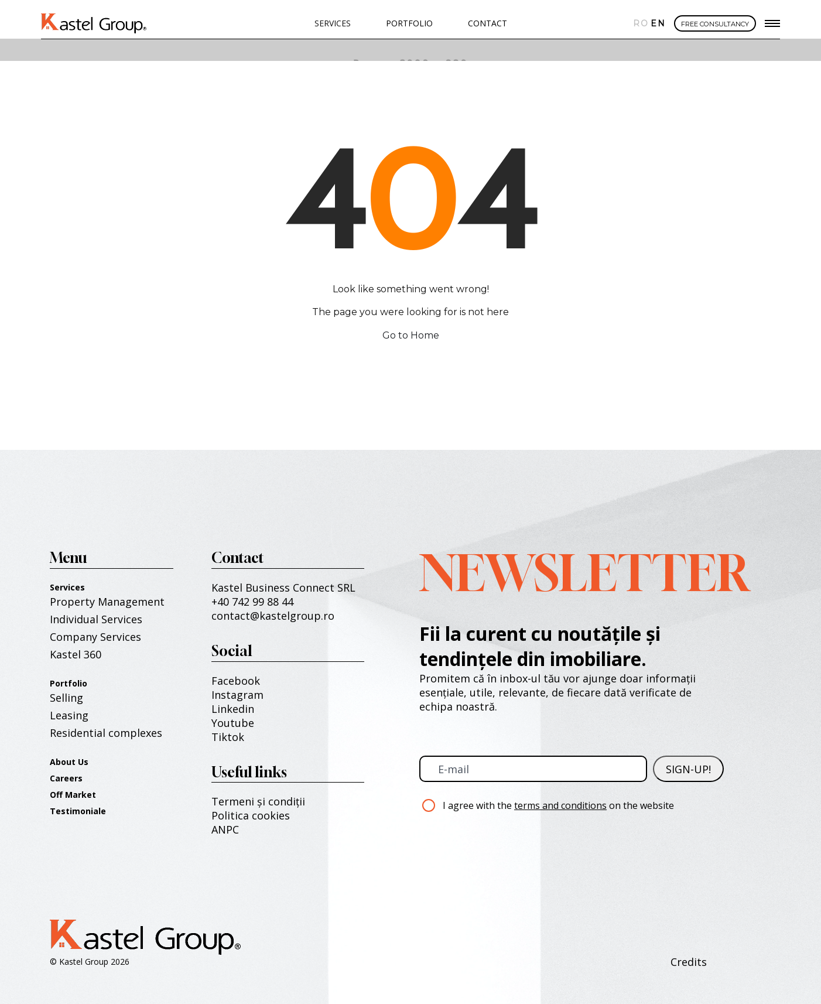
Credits (689, 962)
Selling (66, 698)
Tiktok (227, 737)
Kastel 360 (75, 654)
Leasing (69, 715)
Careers (66, 778)
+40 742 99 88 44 (252, 602)
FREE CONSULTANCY (715, 24)
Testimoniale (78, 811)
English (656, 23)
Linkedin (232, 709)
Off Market (73, 794)
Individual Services (96, 619)
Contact (487, 23)
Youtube (232, 723)
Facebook (235, 681)
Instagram (237, 695)
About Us (69, 761)
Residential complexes (106, 733)
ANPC (225, 829)
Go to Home (410, 335)
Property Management (107, 602)
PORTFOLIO (409, 23)
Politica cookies (250, 815)
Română (639, 23)
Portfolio (68, 683)
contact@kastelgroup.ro (272, 616)
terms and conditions (560, 805)
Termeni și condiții (258, 801)
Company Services (95, 637)
